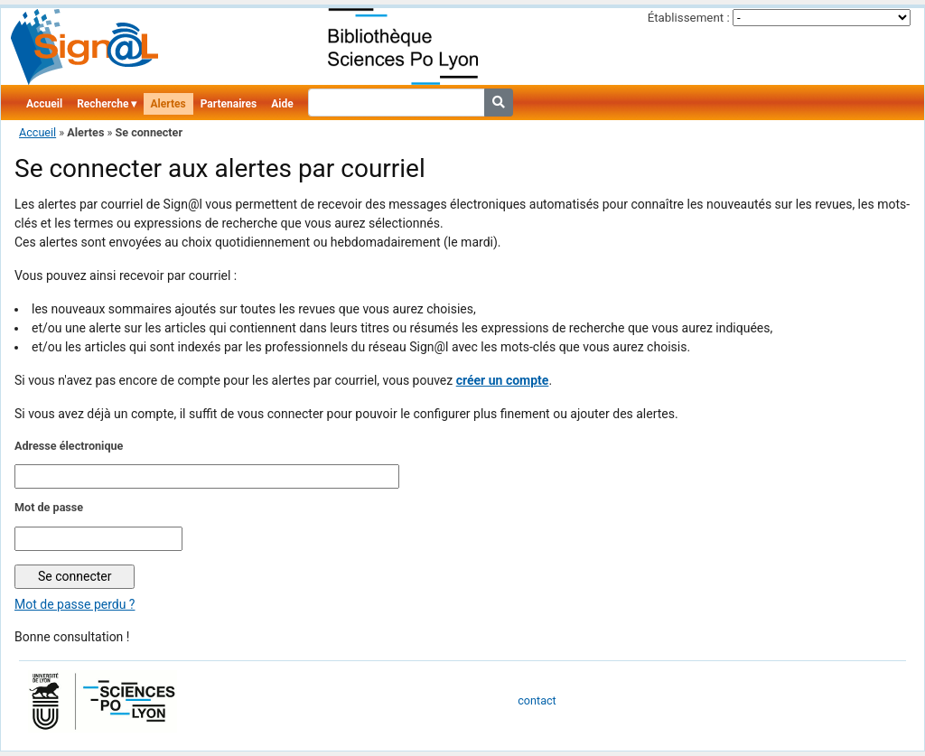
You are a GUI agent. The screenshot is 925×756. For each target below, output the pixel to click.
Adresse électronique (68, 446)
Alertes (168, 104)
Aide (282, 104)
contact (537, 700)
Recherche (102, 104)
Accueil (44, 104)
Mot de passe (48, 507)
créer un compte (502, 380)
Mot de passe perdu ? (74, 604)
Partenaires (229, 104)
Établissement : (689, 17)
